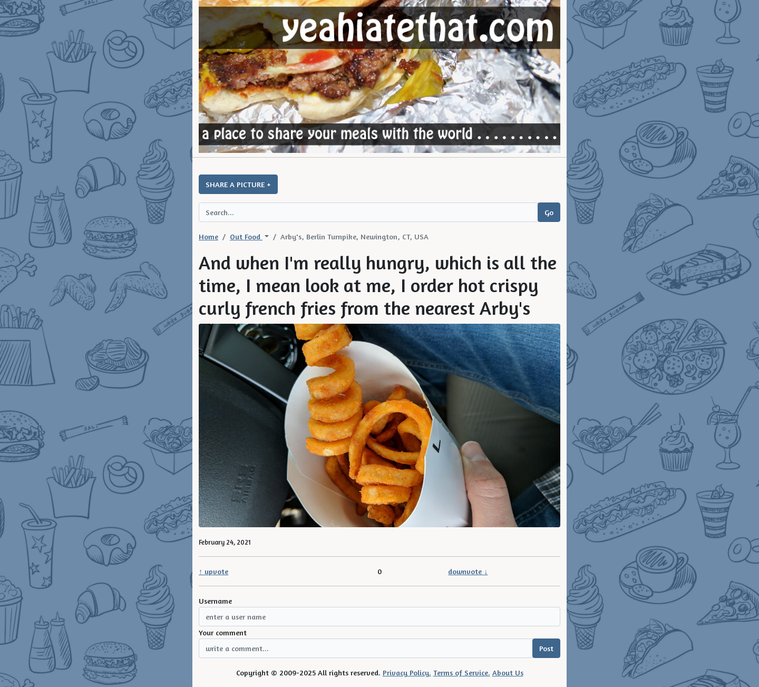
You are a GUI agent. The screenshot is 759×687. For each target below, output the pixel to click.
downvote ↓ (468, 571)
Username (215, 600)
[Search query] (368, 212)
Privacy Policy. (407, 672)
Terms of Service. (461, 672)
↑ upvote (213, 571)
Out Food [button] (246, 236)
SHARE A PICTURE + (238, 184)
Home (208, 236)
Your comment (223, 632)
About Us (507, 672)
